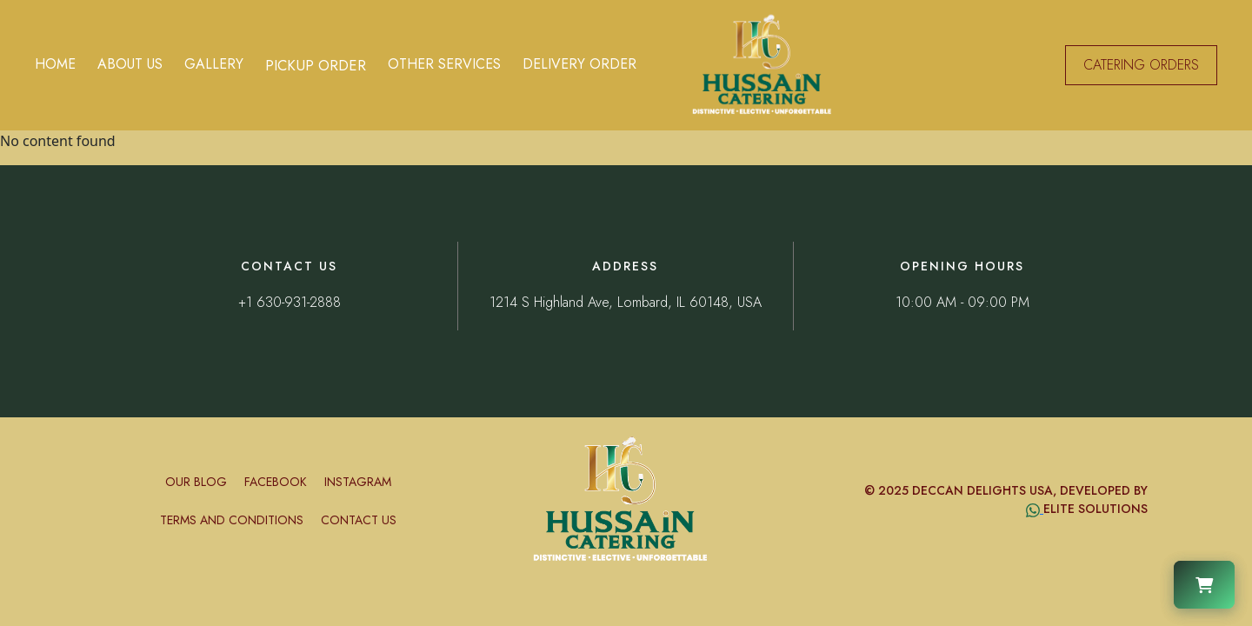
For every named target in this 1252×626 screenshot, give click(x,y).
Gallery (213, 64)
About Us (130, 64)
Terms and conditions (231, 520)
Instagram (357, 481)
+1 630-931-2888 (289, 302)
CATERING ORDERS (1141, 65)
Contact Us (358, 520)
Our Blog (196, 481)
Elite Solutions (1095, 508)
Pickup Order (315, 65)
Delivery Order (579, 64)
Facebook (275, 481)
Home (55, 64)
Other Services (444, 64)
